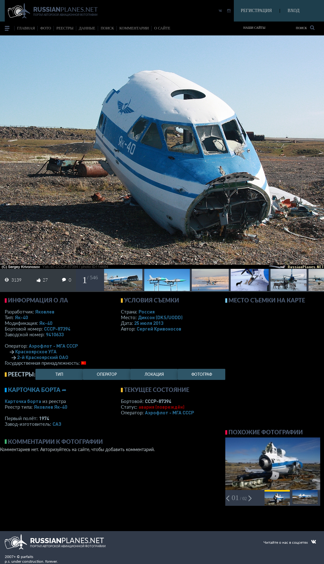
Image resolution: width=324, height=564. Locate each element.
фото (45, 28)
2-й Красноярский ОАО (42, 357)
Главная (26, 28)
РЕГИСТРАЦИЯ (256, 10)
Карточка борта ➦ (37, 389)
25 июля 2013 (148, 323)
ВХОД (293, 10)
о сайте (162, 28)
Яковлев (44, 311)
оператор (107, 374)
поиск (107, 28)
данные (87, 28)
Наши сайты (254, 27)
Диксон (160, 317)
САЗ (57, 424)
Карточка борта (23, 401)
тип (59, 374)
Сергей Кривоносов (159, 329)
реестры (64, 28)
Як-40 (21, 317)
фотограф (201, 374)
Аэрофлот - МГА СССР (53, 346)
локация (154, 374)
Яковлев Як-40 (50, 407)
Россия (147, 311)
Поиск (305, 27)
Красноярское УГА (36, 351)
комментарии (134, 28)
